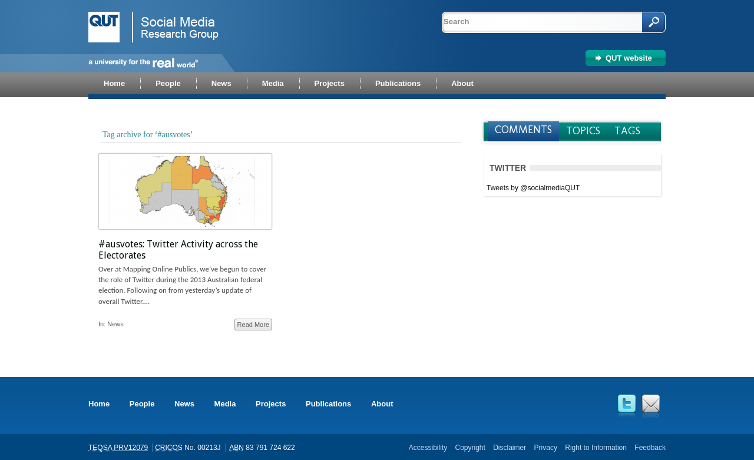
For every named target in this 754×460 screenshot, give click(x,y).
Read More (253, 324)
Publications (328, 403)
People (142, 403)
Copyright (470, 448)
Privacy (545, 448)
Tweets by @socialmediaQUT (533, 188)
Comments (523, 129)
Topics (583, 130)
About (382, 403)
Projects (271, 403)
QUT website (629, 58)
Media (225, 403)
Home (99, 403)
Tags (627, 130)
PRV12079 (131, 448)
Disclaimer (509, 448)
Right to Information (596, 448)
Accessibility (428, 448)
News (115, 323)
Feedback (650, 448)
